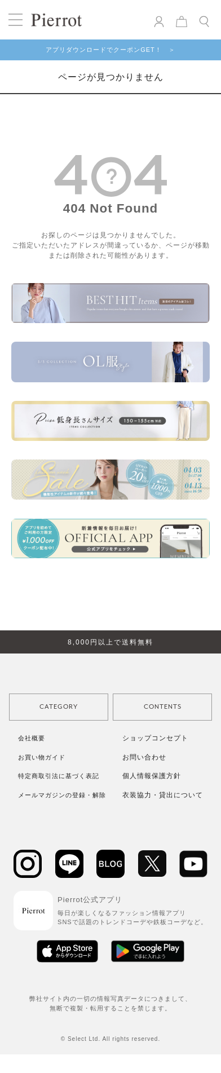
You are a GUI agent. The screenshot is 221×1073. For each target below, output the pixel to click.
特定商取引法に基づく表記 (58, 775)
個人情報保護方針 (151, 776)
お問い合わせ (144, 757)
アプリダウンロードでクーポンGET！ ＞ (110, 49)
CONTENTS (163, 707)
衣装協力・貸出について (162, 795)
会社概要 (31, 738)
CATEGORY (58, 707)
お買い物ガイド (41, 757)
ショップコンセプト (155, 738)
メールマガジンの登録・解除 (62, 795)
